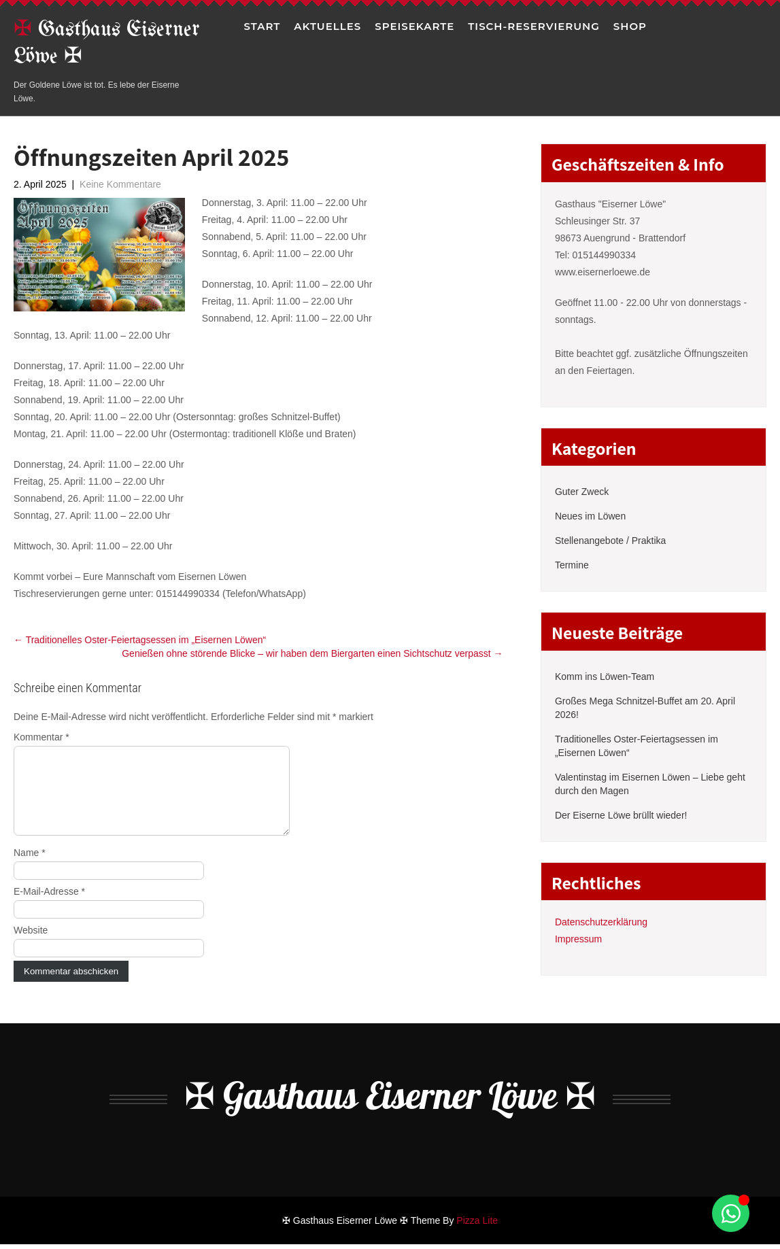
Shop (630, 26)
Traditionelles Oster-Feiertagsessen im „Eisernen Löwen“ (140, 639)
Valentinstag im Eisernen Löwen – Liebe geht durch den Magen (650, 784)
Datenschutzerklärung (601, 922)
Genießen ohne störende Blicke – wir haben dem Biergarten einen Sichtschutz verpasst (312, 653)
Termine (572, 565)
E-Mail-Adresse (49, 907)
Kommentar (41, 737)
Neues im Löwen (590, 516)
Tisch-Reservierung (534, 26)
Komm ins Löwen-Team (604, 676)
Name (30, 868)
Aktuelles (327, 26)
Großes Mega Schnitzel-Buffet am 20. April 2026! (645, 708)
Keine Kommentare (120, 184)
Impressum (578, 939)
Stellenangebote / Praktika (610, 540)
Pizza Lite (477, 1225)
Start (261, 26)
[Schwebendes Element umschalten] (730, 1213)
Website (31, 946)
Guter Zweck (582, 491)
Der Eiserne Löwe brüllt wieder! (621, 815)
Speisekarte (414, 26)
